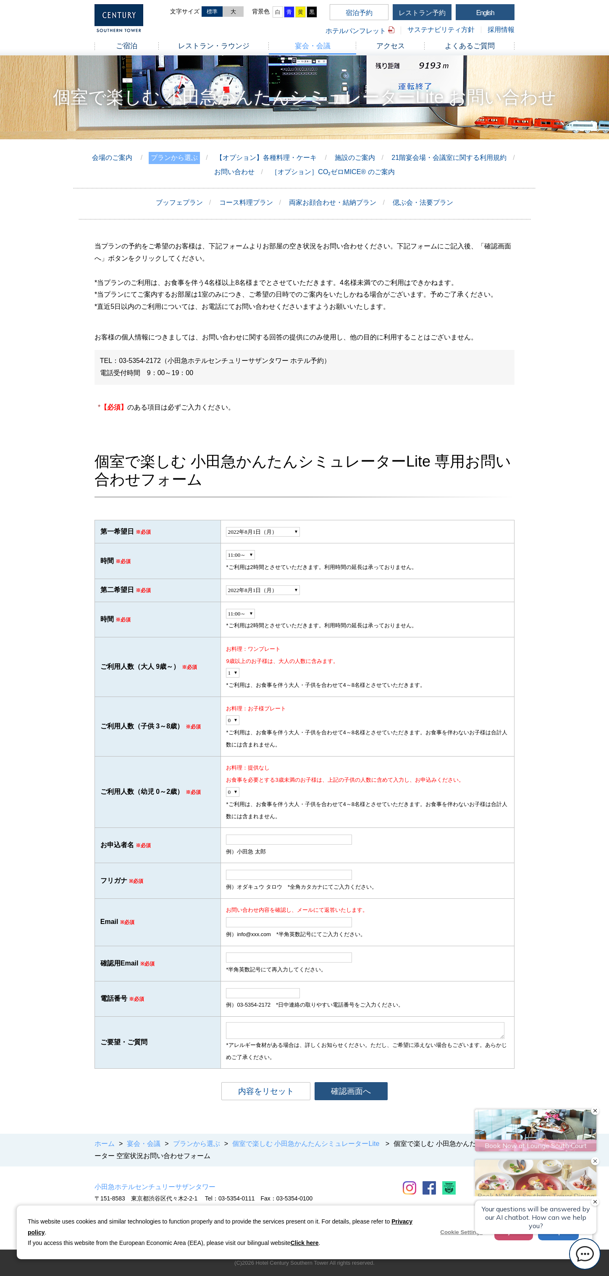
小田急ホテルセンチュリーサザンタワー (154, 1186)
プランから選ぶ (174, 157)
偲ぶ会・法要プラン (423, 202)
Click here (305, 1242)
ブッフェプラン (179, 202)
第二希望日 (117, 589)
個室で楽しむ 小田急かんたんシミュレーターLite (306, 1143)
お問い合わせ (234, 171)
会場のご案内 (112, 157)
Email (109, 921)
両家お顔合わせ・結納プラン (332, 202)
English (485, 12)
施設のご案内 (355, 157)
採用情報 (501, 29)
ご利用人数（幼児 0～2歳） (142, 791)
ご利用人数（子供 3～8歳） (142, 726)
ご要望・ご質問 (123, 1042)
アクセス (390, 46)
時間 (107, 560)
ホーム (104, 1143)
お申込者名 (117, 844)
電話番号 (113, 998)
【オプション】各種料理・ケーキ (266, 157)
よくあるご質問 (470, 46)
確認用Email (119, 963)
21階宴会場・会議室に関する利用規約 (449, 157)
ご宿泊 (126, 46)
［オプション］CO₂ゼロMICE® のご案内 (332, 171)
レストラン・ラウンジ (213, 46)
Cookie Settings (461, 1232)
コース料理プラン (246, 202)
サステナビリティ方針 (441, 29)
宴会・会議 (313, 46)
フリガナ (113, 880)
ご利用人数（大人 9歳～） (140, 666)
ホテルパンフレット (356, 30)
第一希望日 (117, 531)
